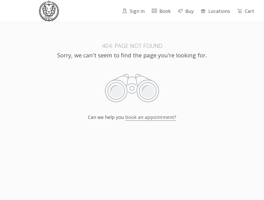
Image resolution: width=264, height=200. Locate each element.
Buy (186, 11)
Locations (215, 11)
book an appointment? (150, 117)
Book (161, 11)
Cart (245, 11)
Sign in (133, 11)
